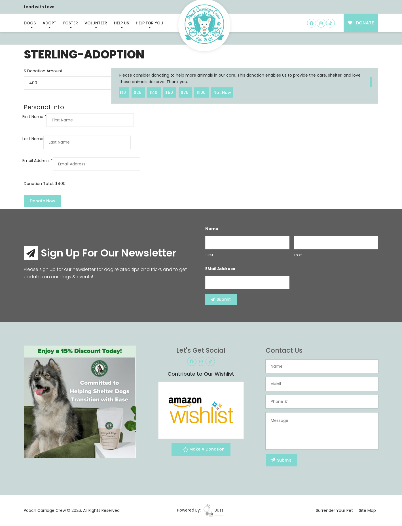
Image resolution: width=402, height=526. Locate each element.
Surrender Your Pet (334, 510)
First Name (34, 116)
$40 (153, 92)
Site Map (367, 510)
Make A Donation (204, 450)
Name (211, 228)
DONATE (361, 23)
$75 (185, 92)
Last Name (32, 139)
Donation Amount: (45, 71)
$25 (138, 92)
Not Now (222, 92)
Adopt (49, 23)
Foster (70, 23)
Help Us (121, 23)
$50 (169, 92)
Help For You (149, 23)
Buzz (213, 510)
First (209, 255)
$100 (201, 92)
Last (298, 255)
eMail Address (220, 268)
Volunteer (95, 23)
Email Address (37, 160)
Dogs (30, 23)
